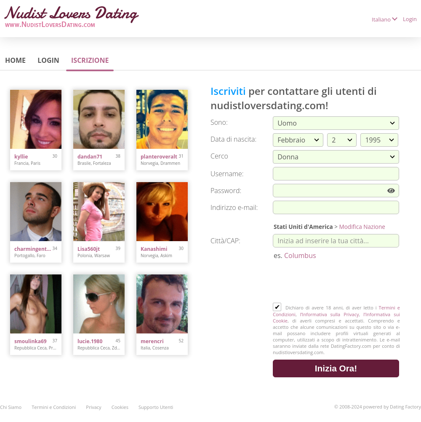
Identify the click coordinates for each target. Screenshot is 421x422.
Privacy (93, 407)
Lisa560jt (88, 249)
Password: (225, 190)
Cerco (219, 156)
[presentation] (337, 282)
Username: (227, 173)
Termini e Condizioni (54, 407)
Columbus (300, 255)
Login (410, 19)
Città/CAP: (225, 240)
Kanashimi (154, 249)
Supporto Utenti (156, 407)
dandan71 (89, 156)
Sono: (219, 122)
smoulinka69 (30, 341)
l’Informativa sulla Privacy (329, 314)
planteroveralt (159, 156)
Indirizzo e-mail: (234, 207)
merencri (152, 341)
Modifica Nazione (362, 227)
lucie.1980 (89, 341)
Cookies (120, 407)
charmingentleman (33, 249)
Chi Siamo (10, 407)
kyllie (21, 156)
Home (15, 60)
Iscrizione (90, 60)
